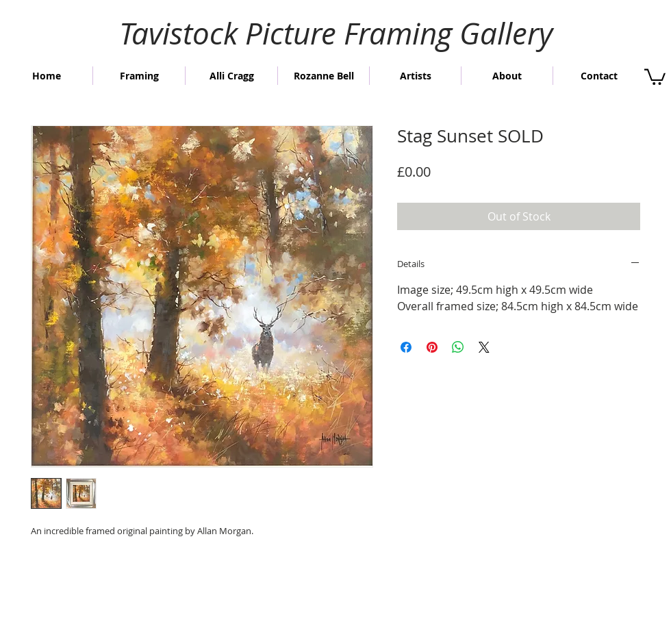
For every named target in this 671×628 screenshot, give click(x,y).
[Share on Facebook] (406, 347)
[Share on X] (484, 347)
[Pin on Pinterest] (432, 347)
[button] (655, 76)
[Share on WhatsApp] (458, 347)
